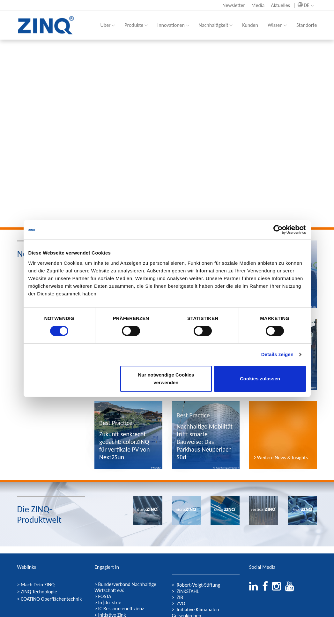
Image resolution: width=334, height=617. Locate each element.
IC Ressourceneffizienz (121, 609)
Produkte (136, 25)
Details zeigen (277, 354)
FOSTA (104, 596)
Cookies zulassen (260, 378)
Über (107, 25)
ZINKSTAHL (188, 591)
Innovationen (173, 25)
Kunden (250, 25)
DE (306, 5)
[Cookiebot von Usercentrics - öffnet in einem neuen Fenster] (278, 229)
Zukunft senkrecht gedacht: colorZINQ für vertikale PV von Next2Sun (124, 445)
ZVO (181, 603)
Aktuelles (280, 5)
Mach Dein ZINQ (38, 585)
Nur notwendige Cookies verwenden (166, 378)
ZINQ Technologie (39, 592)
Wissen (277, 25)
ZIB (180, 597)
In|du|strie (110, 602)
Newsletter (233, 5)
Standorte (306, 25)
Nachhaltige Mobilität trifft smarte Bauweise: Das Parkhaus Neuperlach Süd (205, 442)
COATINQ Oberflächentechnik (51, 599)
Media (257, 5)
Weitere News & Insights (281, 457)
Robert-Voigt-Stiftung (198, 585)
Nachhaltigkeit (216, 25)
